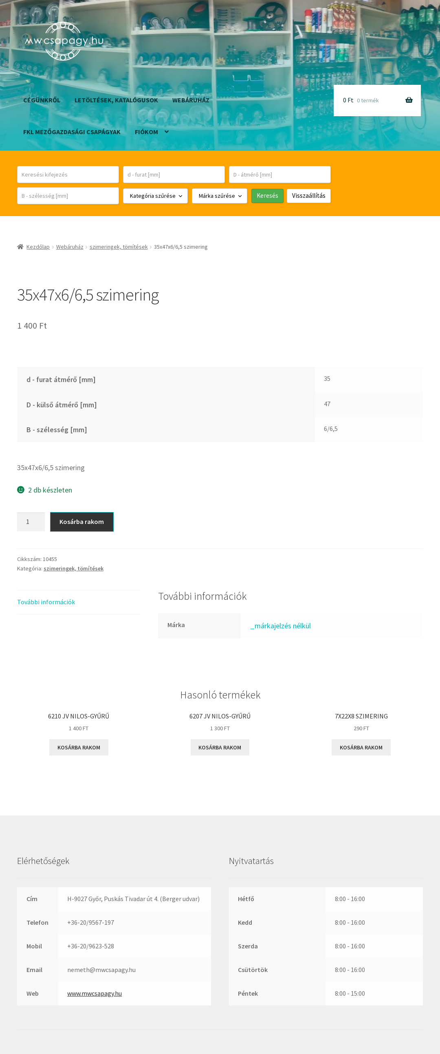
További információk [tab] (46, 602)
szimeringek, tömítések (119, 246)
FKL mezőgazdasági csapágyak (72, 132)
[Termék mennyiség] (31, 522)
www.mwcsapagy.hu (94, 993)
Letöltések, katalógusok (116, 100)
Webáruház (190, 100)
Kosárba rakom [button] (78, 747)
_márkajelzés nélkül (280, 625)
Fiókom (146, 132)
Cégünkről (41, 100)
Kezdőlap (38, 246)
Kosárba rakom (81, 521)
